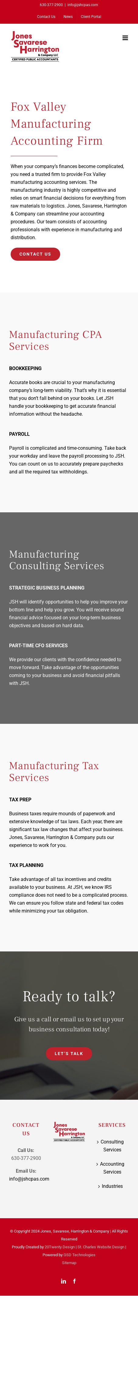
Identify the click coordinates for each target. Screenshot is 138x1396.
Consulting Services (112, 1146)
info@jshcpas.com (82, 5)
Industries (112, 1186)
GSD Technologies (79, 1255)
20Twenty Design (60, 1247)
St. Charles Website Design (101, 1247)
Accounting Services (112, 1168)
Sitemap (69, 1262)
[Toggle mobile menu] (125, 38)
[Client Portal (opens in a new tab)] (91, 16)
